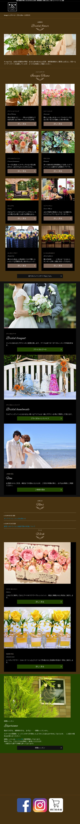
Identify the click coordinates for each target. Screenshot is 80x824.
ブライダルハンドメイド (40, 418)
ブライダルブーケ (40, 349)
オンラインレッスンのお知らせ (40, 517)
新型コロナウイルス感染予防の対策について (40, 525)
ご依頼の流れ (40, 489)
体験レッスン (40, 748)
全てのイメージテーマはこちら (40, 276)
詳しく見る (22, 124)
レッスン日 (19, 739)
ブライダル (20, 15)
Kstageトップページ (9, 15)
